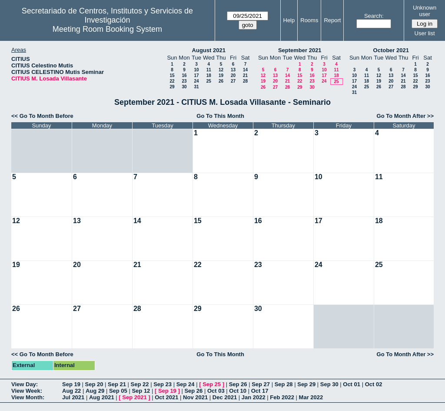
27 (233, 81)
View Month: (27, 397)
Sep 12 (141, 391)
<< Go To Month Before (42, 116)
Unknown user (424, 10)
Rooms (309, 20)
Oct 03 (216, 391)
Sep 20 (94, 384)
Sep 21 (117, 384)
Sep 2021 (134, 397)
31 (196, 86)
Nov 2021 (195, 397)
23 (184, 81)
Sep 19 (71, 384)
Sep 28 (284, 384)
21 (245, 75)
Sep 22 (140, 384)
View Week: (26, 391)
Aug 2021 (101, 397)
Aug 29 (95, 391)
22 (171, 81)
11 (208, 69)
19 (221, 75)
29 (171, 86)
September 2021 (300, 50)
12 (221, 69)
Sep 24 (185, 384)
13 (233, 69)
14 (245, 69)
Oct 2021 (166, 397)
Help (289, 20)
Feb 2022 (282, 397)
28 (245, 81)
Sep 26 (238, 384)
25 (208, 81)
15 (171, 75)
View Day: (24, 384)
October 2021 (391, 50)
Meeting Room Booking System (107, 29)
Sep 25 (212, 384)
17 (196, 75)
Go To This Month (220, 116)
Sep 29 (306, 384)
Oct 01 (351, 384)
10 (196, 69)
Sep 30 (329, 384)
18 (208, 75)
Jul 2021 (73, 397)
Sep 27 (261, 384)
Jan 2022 (254, 397)
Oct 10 (237, 391)
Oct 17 (260, 391)
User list (425, 33)
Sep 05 (118, 391)
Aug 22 (71, 391)
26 (221, 81)
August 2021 (209, 50)
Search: (374, 16)
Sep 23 (162, 384)
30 (184, 86)
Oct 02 (373, 384)
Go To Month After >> (405, 116)
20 (233, 75)
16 (184, 75)
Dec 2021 (225, 397)
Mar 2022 (311, 397)
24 (196, 81)
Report (332, 20)
